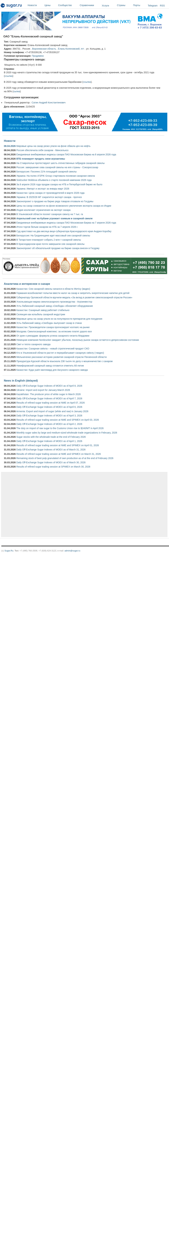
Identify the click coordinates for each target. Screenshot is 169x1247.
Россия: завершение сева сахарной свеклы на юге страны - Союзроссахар (57, 167)
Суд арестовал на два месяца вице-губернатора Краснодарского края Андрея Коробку (63, 231)
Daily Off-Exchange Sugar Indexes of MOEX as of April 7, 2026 (49, 398)
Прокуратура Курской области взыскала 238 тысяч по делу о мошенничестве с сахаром (64, 361)
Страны (124, 5)
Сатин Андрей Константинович (49, 102)
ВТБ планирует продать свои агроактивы (40, 158)
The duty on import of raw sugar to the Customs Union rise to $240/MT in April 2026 (60, 428)
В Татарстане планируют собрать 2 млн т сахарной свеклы (48, 239)
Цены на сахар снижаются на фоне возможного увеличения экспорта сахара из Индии (63, 205)
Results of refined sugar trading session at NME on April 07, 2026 (50, 402)
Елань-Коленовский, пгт (71, 48)
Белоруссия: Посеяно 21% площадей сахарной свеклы (46, 171)
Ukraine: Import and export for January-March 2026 (43, 390)
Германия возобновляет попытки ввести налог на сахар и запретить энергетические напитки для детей (72, 293)
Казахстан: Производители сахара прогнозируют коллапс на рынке (53, 327)
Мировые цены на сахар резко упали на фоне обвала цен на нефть (53, 146)
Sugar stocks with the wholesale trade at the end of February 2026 (51, 437)
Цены (50, 5)
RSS (162, 5)
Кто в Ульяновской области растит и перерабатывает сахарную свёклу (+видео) (60, 352)
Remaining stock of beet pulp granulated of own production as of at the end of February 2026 (64, 458)
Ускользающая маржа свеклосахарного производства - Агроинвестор (54, 301)
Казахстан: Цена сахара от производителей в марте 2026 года (50, 193)
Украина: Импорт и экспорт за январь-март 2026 (42, 188)
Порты (139, 5)
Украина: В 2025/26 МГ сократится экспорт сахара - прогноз (49, 197)
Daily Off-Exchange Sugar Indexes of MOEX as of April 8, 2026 (49, 385)
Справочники (90, 5)
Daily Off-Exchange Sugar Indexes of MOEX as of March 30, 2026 (51, 462)
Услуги (105, 5)
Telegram (153, 5)
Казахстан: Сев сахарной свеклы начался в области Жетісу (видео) (53, 288)
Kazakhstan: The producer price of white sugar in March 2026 (48, 394)
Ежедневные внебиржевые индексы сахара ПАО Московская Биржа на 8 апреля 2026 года (66, 154)
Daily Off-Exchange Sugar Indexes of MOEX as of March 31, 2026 (51, 449)
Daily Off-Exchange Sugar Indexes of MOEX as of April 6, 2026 (49, 407)
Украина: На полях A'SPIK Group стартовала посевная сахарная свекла (55, 175)
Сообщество (68, 5)
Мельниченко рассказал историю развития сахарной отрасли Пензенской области (61, 357)
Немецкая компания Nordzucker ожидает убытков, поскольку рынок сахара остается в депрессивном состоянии (77, 340)
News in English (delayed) (21, 380)
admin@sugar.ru (72, 550)
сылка (16, 91)
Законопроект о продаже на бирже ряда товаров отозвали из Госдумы (54, 201)
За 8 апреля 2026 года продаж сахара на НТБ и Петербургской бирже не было (59, 184)
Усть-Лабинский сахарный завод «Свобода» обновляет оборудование (54, 306)
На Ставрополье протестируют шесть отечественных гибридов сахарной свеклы (60, 163)
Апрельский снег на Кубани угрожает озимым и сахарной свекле (54, 218)
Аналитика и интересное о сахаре (27, 283)
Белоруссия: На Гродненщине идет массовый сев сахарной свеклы (53, 235)
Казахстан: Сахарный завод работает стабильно (42, 310)
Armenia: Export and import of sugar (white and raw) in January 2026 (52, 411)
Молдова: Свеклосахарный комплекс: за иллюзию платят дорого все (54, 331)
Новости (35, 5)
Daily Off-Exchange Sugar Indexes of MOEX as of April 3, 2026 (49, 415)
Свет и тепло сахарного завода (33, 344)
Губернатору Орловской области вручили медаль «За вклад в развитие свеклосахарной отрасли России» (74, 297)
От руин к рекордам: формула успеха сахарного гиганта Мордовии (52, 335)
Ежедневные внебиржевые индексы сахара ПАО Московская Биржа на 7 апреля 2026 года (66, 222)
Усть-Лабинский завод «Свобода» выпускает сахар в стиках (49, 323)
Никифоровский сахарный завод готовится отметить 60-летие (50, 365)
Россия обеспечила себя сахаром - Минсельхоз (42, 150)
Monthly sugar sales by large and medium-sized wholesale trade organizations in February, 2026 (66, 432)
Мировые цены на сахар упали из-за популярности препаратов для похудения (59, 318)
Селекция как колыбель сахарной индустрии (40, 314)
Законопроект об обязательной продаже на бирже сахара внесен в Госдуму (57, 248)
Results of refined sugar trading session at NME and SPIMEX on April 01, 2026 (57, 445)
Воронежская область (44, 48)
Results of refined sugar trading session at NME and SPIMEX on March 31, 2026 (58, 454)
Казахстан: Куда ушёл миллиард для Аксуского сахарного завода (52, 370)
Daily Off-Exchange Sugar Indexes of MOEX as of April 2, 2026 (49, 424)
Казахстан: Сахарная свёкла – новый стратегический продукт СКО (52, 348)
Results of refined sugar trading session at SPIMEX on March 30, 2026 (53, 466)
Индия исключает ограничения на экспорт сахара (43, 210)
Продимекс (38, 55)
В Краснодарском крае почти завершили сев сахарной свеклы (50, 244)
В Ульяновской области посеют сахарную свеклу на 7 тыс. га (49, 214)
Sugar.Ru (8, 550)
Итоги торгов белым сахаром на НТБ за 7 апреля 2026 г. (47, 227)
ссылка (8, 76)
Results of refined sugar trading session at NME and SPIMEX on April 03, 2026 (57, 419)
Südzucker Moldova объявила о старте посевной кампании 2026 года (53, 180)
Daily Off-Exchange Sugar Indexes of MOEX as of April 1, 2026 (49, 441)
